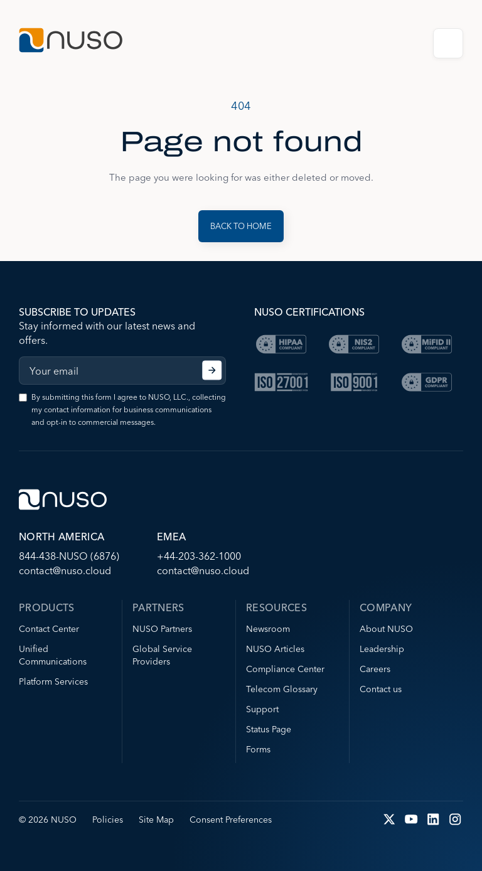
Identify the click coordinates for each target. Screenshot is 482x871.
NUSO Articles (275, 649)
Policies (107, 819)
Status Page (268, 729)
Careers (375, 669)
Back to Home (241, 226)
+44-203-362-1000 (199, 556)
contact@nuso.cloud (65, 570)
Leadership (382, 649)
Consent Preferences (231, 819)
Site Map (156, 819)
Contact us (381, 689)
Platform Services (53, 681)
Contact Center (49, 628)
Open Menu (448, 43)
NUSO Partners (162, 628)
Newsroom (268, 628)
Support (262, 709)
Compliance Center (285, 669)
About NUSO (386, 628)
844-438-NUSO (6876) (69, 556)
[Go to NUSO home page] (70, 41)
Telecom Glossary (282, 689)
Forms (258, 749)
